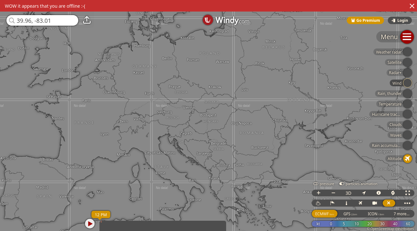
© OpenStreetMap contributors (390, 229)
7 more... (402, 214)
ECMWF (324, 214)
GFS (350, 214)
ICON (376, 214)
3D (348, 193)
